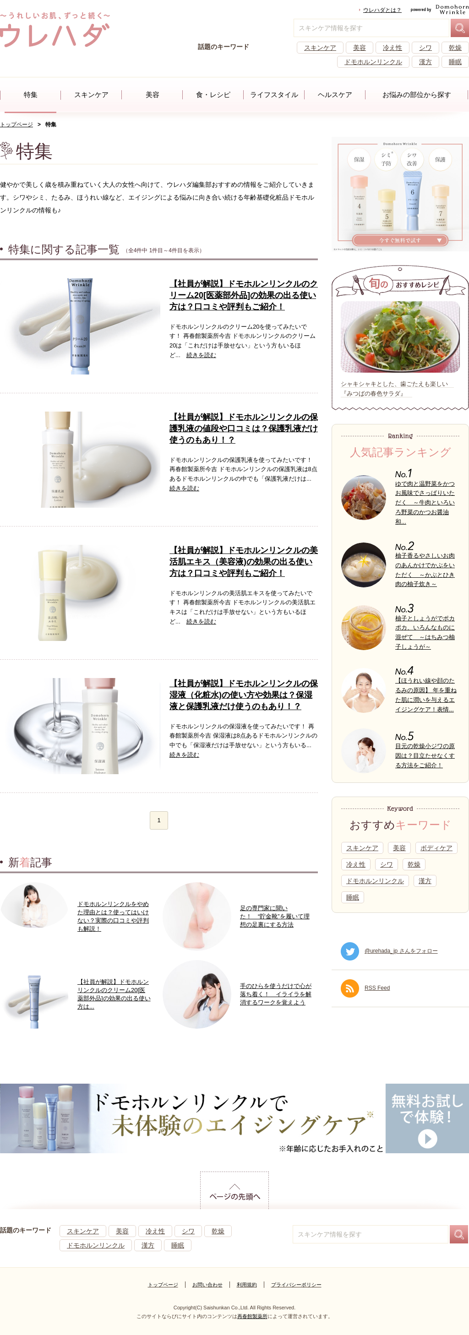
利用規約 (247, 1284)
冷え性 (392, 47)
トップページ (16, 124)
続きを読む (201, 355)
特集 (31, 94)
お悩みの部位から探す (416, 94)
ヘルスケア (335, 94)
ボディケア (436, 848)
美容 (359, 47)
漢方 (425, 61)
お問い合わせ (207, 1284)
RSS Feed (365, 988)
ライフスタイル (274, 94)
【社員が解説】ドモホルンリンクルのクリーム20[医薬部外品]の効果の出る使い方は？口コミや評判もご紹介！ (243, 295)
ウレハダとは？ (382, 10)
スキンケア (320, 47)
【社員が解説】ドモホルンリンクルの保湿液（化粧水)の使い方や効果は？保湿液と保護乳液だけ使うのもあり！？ (243, 695)
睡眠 (455, 61)
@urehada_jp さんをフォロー (389, 951)
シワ (425, 47)
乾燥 (455, 47)
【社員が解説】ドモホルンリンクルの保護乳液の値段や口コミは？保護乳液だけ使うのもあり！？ (243, 428)
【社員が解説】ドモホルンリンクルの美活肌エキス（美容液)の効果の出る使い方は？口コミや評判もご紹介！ (243, 562)
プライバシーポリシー (296, 1284)
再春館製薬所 (252, 1316)
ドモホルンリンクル (373, 61)
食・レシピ (213, 94)
